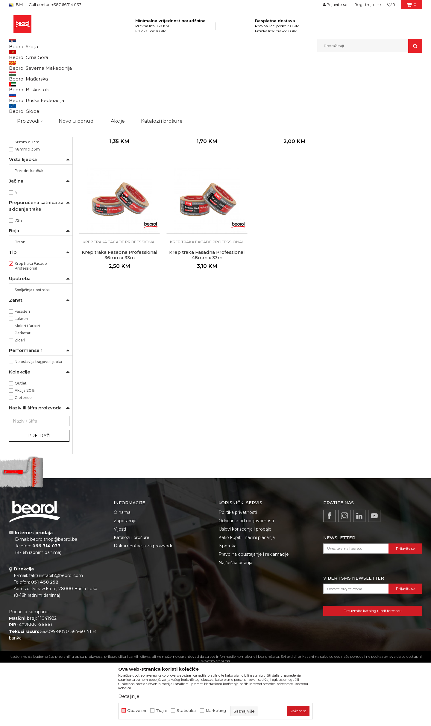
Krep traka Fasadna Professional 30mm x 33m (294, 191)
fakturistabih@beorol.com (56, 637)
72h (18, 282)
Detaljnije (128, 696)
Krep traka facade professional (39, 89)
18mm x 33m (27, 182)
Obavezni (136, 710)
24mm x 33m (27, 189)
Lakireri (21, 380)
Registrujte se (367, 4)
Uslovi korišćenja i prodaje (244, 590)
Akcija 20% (24, 452)
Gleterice (23, 459)
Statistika (186, 710)
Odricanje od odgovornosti (246, 582)
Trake (143, 65)
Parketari (23, 394)
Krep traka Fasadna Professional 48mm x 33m (119, 316)
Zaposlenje (125, 582)
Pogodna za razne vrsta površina (36, 136)
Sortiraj (271, 75)
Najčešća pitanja (235, 624)
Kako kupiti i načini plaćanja (246, 599)
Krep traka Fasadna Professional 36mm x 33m (381, 191)
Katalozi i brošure (131, 599)
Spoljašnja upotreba (32, 351)
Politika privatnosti (237, 574)
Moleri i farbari (27, 387)
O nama (122, 574)
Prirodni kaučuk (29, 232)
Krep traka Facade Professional (31, 327)
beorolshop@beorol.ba (53, 601)
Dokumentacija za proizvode (144, 607)
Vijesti (120, 590)
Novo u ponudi (77, 45)
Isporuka (227, 607)
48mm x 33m (27, 211)
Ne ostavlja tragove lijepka (38, 423)
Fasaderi (22, 373)
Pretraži (39, 497)
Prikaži (358, 75)
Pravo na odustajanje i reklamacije (253, 616)
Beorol (21, 112)
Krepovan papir (28, 160)
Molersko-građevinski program (107, 65)
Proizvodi (68, 65)
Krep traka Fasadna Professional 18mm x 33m (119, 191)
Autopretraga (243, 75)
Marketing (216, 710)
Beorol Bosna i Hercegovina (32, 65)
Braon (20, 303)
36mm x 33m (27, 203)
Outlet (21, 445)
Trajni (161, 710)
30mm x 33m (27, 196)
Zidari (20, 402)
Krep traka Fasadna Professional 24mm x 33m (207, 191)
